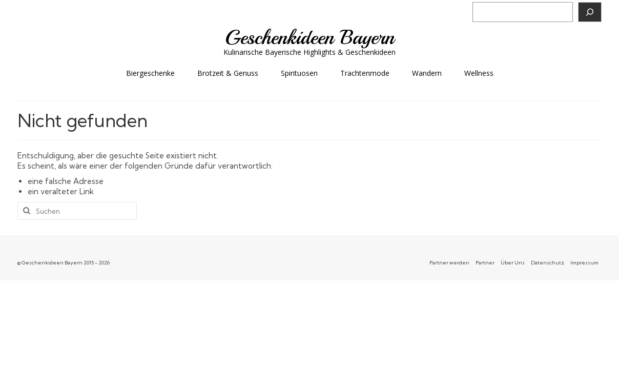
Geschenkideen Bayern (310, 37)
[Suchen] (590, 12)
